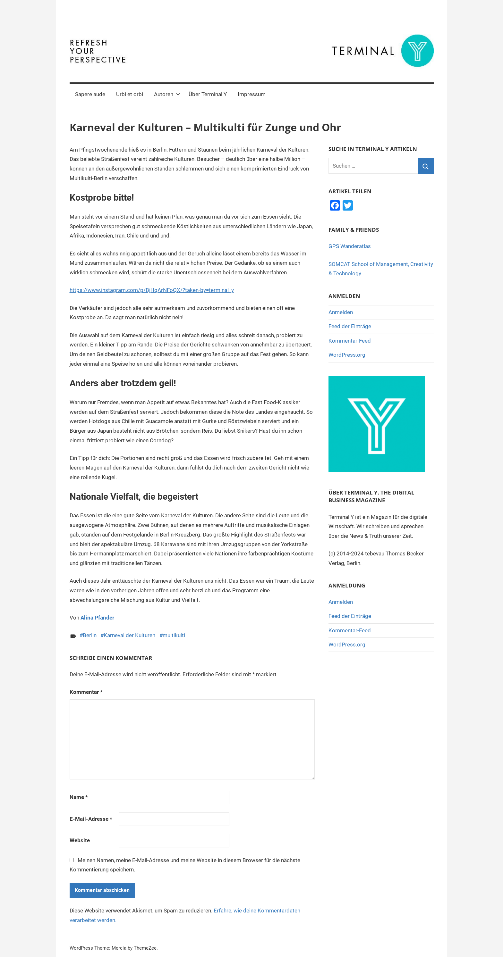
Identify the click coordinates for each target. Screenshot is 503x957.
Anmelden (340, 312)
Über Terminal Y (208, 94)
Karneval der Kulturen (129, 635)
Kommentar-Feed (349, 340)
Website (80, 840)
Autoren (167, 94)
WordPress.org (346, 355)
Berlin (90, 635)
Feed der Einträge (349, 326)
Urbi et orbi (129, 94)
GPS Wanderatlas (349, 246)
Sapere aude (90, 94)
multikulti (174, 635)
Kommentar (86, 692)
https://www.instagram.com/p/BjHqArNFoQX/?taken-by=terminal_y (152, 290)
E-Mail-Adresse (91, 819)
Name (79, 797)
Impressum (252, 94)
